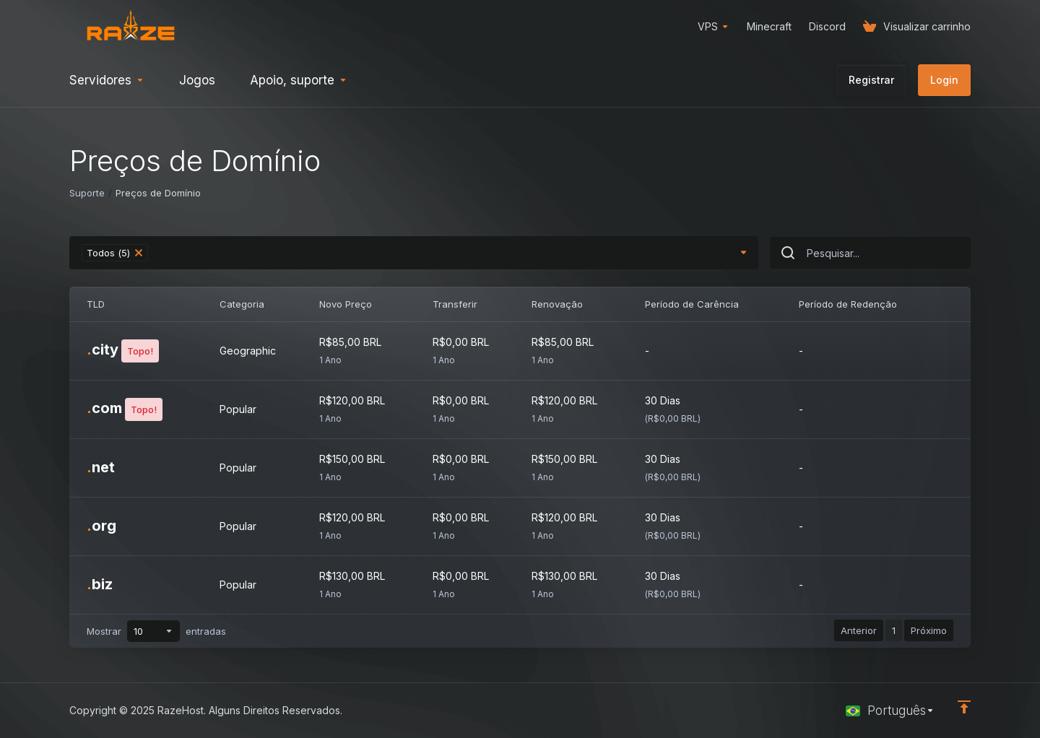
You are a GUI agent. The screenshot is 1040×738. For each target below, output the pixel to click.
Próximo (929, 630)
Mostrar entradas (156, 631)
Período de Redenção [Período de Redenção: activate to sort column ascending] (848, 304)
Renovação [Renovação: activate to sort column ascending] (557, 304)
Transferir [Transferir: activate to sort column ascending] (455, 304)
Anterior (859, 630)
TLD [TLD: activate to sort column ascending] (96, 304)
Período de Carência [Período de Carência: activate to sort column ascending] (692, 304)
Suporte (87, 193)
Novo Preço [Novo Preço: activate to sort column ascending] (345, 304)
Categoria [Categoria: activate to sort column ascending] (242, 304)
